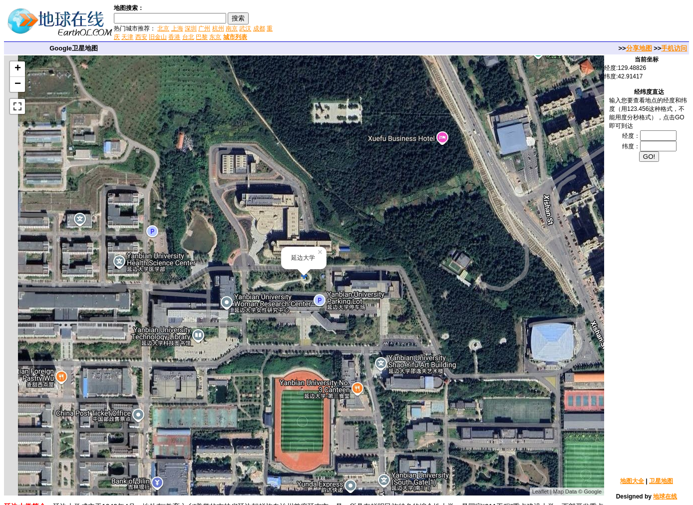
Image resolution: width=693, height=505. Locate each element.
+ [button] (17, 68)
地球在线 (665, 496)
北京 (163, 28)
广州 (204, 28)
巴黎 (202, 36)
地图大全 (632, 481)
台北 (188, 36)
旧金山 (158, 36)
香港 (174, 36)
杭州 (218, 28)
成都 (259, 28)
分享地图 (639, 48)
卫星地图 (661, 481)
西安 (141, 36)
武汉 (245, 28)
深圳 (191, 28)
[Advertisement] (394, 22)
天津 (127, 36)
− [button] (17, 84)
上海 (177, 28)
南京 (232, 28)
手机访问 (674, 48)
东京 (215, 36)
